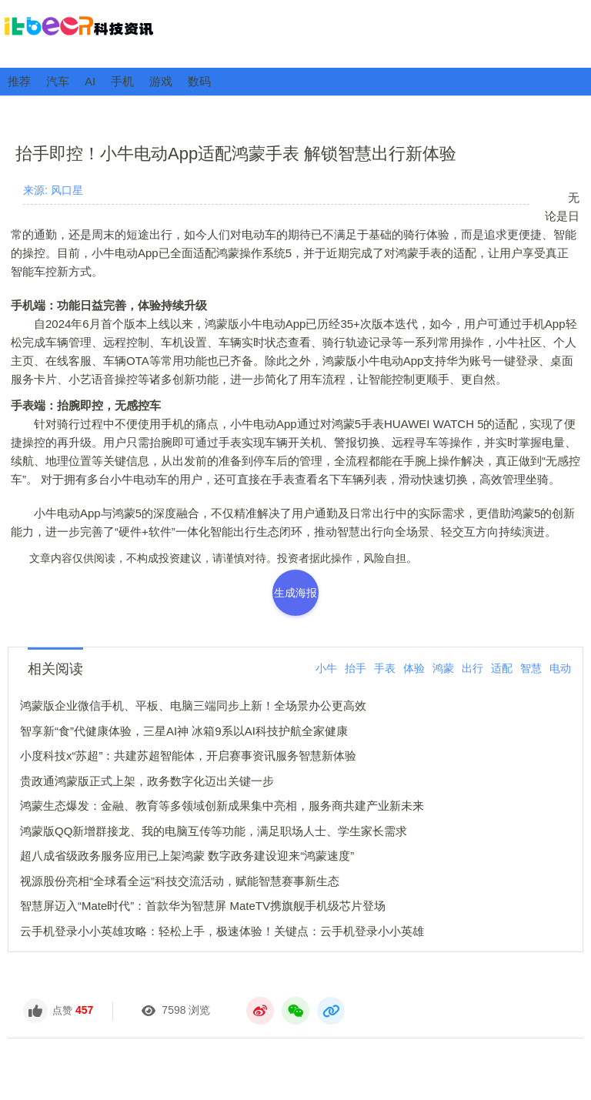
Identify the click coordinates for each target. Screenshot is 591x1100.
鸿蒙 (443, 668)
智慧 (531, 668)
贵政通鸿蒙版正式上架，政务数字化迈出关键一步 (147, 780)
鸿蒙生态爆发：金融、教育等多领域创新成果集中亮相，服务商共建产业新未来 (222, 805)
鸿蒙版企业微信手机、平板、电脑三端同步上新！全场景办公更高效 (193, 705)
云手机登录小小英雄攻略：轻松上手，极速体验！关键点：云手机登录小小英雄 (222, 931)
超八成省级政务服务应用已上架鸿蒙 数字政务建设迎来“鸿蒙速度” (187, 855)
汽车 (57, 81)
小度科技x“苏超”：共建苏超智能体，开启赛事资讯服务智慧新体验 (188, 755)
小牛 (326, 668)
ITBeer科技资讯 (295, 33)
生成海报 (295, 593)
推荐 (19, 81)
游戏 (160, 81)
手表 (385, 668)
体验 (414, 668)
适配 (502, 668)
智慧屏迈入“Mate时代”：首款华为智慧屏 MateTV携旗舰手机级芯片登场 (203, 905)
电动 (560, 668)
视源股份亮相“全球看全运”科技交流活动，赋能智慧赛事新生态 (179, 881)
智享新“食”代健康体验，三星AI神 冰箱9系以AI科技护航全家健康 (184, 730)
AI (90, 81)
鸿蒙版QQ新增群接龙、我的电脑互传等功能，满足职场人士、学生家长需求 (213, 831)
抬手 (355, 668)
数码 (199, 81)
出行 (472, 668)
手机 (122, 81)
